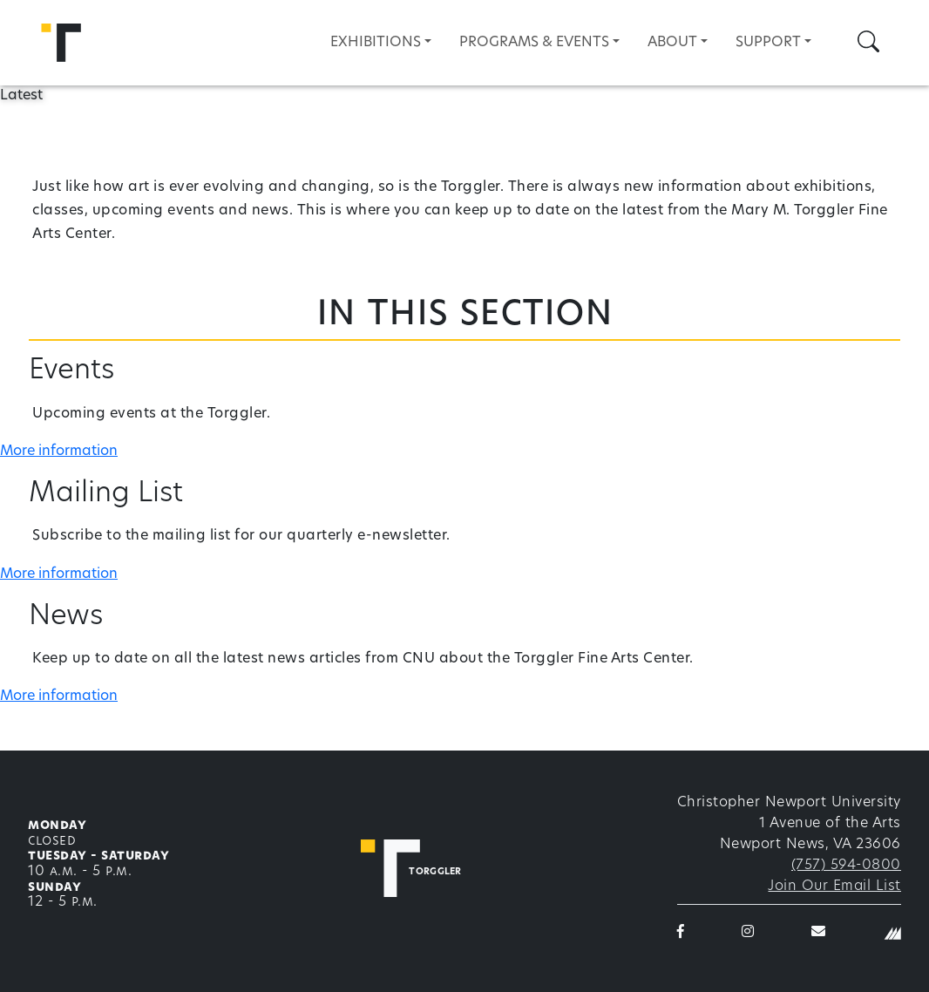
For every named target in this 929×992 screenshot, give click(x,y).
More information (59, 452)
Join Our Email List (834, 886)
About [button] (672, 43)
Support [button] (768, 43)
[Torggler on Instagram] (748, 933)
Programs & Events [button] (534, 43)
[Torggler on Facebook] (681, 933)
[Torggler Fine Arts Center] (422, 868)
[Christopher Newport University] (892, 933)
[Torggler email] (818, 933)
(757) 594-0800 (846, 866)
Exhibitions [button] (375, 43)
